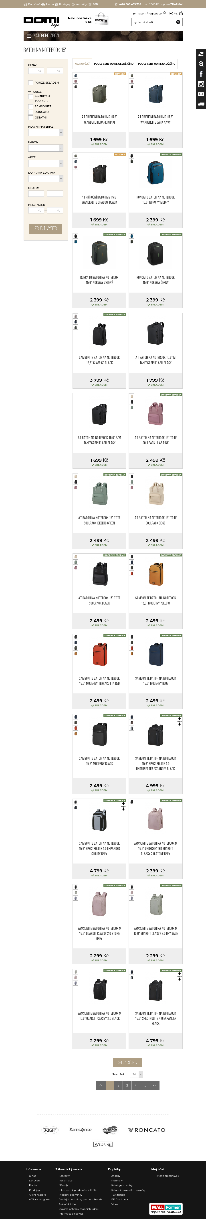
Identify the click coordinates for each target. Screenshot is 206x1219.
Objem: (33, 188)
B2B (93, 4)
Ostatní (41, 117)
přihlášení (139, 13)
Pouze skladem (47, 82)
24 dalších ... (127, 1062)
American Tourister (42, 98)
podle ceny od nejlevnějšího (113, 63)
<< (101, 1085)
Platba (47, 4)
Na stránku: (120, 1074)
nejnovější (82, 63)
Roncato (42, 112)
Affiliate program (39, 1199)
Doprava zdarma (41, 172)
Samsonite (43, 106)
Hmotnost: (36, 204)
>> (154, 1085)
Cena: (32, 65)
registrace (155, 13)
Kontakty (79, 4)
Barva (33, 142)
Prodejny (62, 4)
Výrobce (35, 91)
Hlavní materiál (41, 126)
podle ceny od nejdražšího (156, 63)
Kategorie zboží (46, 35)
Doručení (32, 4)
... (145, 1085)
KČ (171, 13)
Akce (32, 157)
